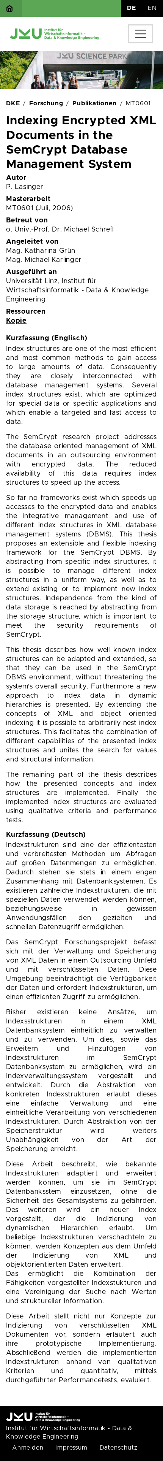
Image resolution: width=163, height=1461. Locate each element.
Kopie (16, 320)
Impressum (71, 1448)
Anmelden (27, 1448)
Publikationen (94, 103)
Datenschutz (119, 1448)
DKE (13, 103)
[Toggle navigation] (140, 33)
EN (152, 8)
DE (131, 8)
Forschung (46, 103)
